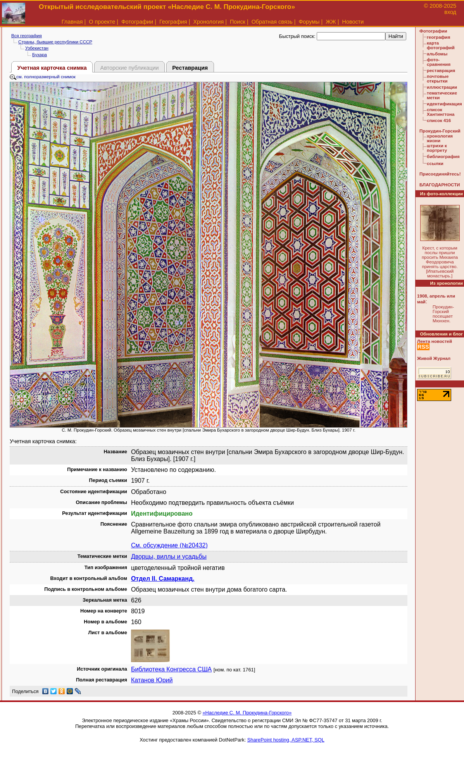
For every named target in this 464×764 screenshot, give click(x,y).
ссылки (435, 163)
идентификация (444, 104)
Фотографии (137, 22)
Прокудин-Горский (440, 131)
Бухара (39, 54)
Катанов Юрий (152, 680)
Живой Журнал (433, 358)
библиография (443, 156)
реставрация (441, 70)
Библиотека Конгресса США (171, 669)
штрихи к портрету (437, 148)
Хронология (208, 22)
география (438, 37)
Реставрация (190, 68)
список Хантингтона (440, 112)
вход (450, 12)
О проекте (102, 22)
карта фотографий (441, 45)
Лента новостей (434, 341)
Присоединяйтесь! (440, 174)
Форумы (308, 22)
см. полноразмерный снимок (43, 76)
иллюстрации (442, 87)
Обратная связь (272, 22)
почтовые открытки (437, 78)
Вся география (26, 35)
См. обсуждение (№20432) (169, 545)
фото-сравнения (438, 62)
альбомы (437, 54)
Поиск (237, 22)
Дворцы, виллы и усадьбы (169, 556)
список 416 (439, 120)
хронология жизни (440, 138)
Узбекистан (36, 48)
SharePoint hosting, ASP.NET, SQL (285, 740)
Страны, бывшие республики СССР (55, 42)
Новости (353, 22)
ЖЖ (331, 22)
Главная (72, 22)
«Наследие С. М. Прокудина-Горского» (247, 713)
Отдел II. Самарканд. (163, 578)
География (173, 22)
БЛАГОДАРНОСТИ (439, 184)
